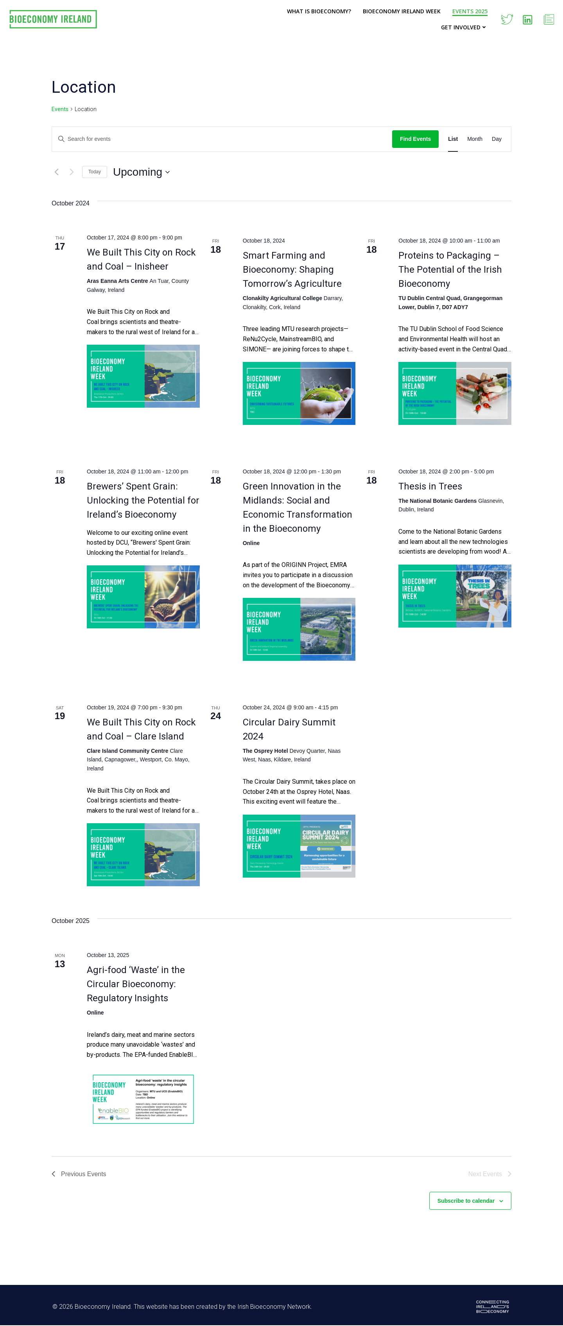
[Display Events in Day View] (497, 139)
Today (94, 172)
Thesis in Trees (430, 486)
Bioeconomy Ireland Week (402, 11)
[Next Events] (71, 172)
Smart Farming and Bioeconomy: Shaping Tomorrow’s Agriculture (292, 269)
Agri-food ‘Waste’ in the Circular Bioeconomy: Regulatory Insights (136, 984)
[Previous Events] (56, 172)
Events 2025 (470, 11)
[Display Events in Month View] (474, 139)
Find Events (415, 139)
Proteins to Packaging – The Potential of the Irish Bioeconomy (450, 269)
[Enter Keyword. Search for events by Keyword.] (222, 139)
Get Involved (464, 27)
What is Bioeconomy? (319, 11)
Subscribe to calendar (466, 1201)
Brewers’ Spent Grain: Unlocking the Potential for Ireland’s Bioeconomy (143, 500)
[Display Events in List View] (453, 139)
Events (60, 109)
